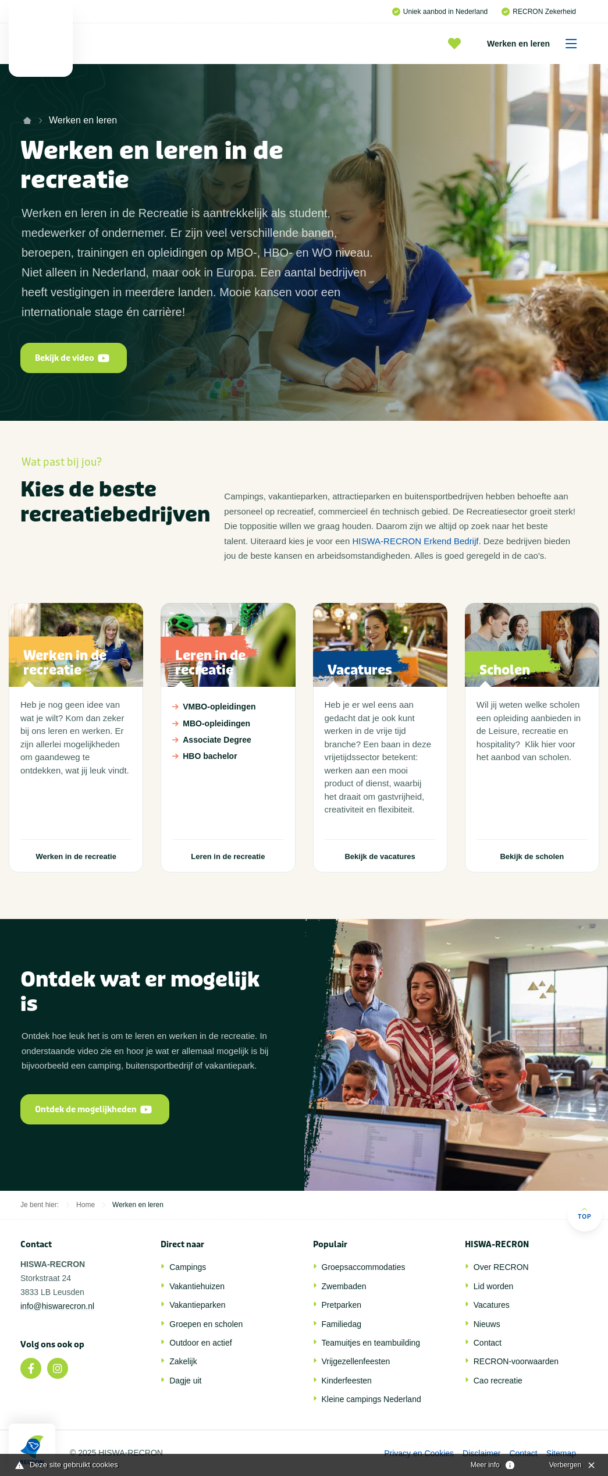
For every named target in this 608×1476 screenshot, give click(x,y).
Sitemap (561, 1453)
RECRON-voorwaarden (516, 1361)
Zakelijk (183, 1361)
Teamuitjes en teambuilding (371, 1342)
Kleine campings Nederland (371, 1399)
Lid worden (494, 1286)
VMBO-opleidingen (227, 706)
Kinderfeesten (347, 1380)
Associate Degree (227, 739)
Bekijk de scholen (532, 856)
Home (85, 1205)
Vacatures (492, 1305)
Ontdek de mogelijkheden (93, 1109)
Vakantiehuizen (197, 1286)
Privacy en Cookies (419, 1453)
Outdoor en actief (200, 1342)
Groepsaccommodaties (364, 1267)
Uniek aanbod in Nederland (440, 12)
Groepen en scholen (206, 1324)
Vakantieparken (197, 1305)
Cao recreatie (498, 1380)
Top (584, 1213)
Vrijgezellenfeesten (356, 1361)
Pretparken (341, 1305)
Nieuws (487, 1324)
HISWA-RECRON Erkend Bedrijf (415, 541)
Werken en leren (536, 44)
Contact (488, 1342)
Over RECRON (501, 1267)
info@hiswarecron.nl (57, 1306)
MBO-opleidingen (227, 723)
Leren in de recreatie (228, 856)
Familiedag (341, 1324)
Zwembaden (344, 1286)
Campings (187, 1267)
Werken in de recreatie (75, 856)
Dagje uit (185, 1380)
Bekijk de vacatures (379, 856)
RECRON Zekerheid (539, 12)
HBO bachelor (227, 756)
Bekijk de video (72, 358)
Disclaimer (481, 1453)
